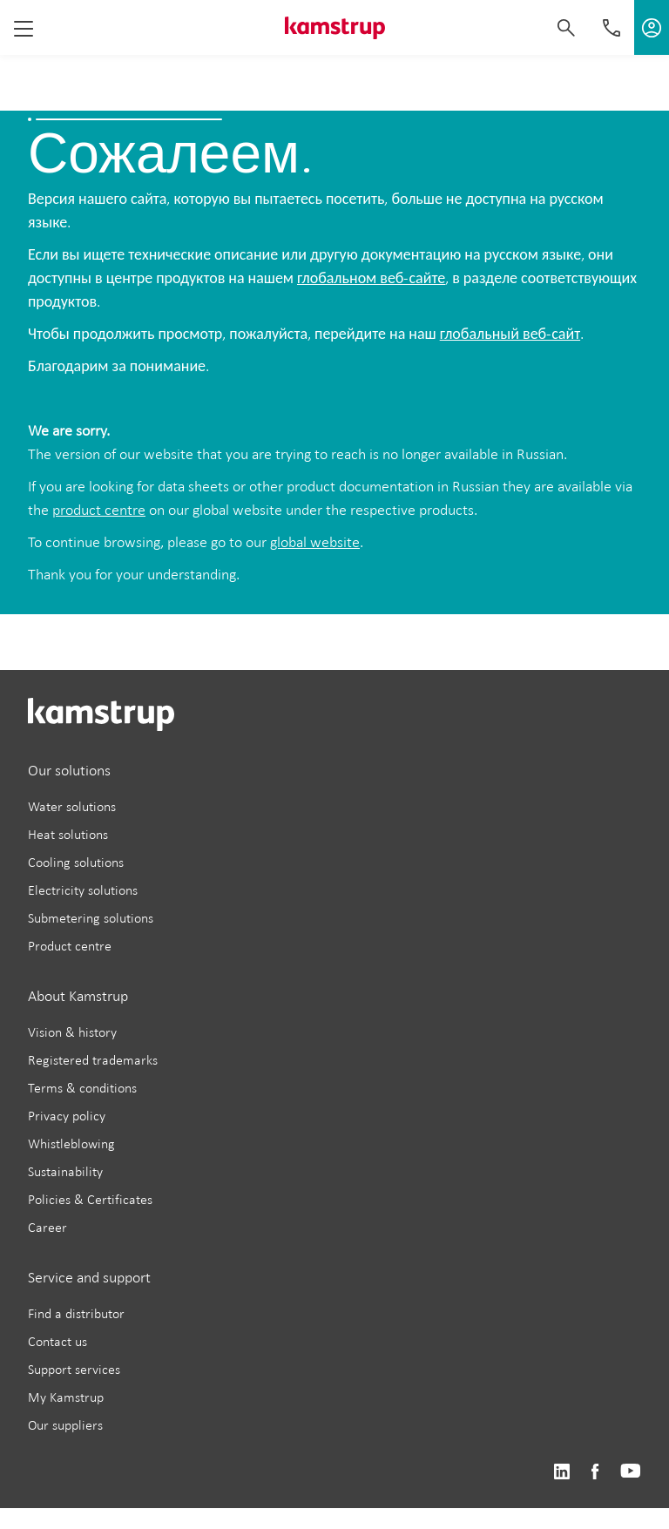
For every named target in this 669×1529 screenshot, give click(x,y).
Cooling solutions (76, 862)
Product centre (70, 945)
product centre (98, 509)
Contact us (57, 1341)
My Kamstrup (66, 1397)
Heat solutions (68, 834)
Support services (74, 1369)
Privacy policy (66, 1115)
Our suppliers (65, 1425)
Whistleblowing (71, 1143)
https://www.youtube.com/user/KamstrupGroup (630, 1472)
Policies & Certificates (90, 1199)
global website (315, 541)
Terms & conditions (82, 1087)
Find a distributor (76, 1313)
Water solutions (72, 806)
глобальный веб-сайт (510, 333)
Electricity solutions (83, 890)
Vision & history (72, 1032)
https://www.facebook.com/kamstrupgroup (595, 1472)
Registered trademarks (93, 1060)
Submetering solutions (90, 918)
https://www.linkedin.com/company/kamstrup (561, 1472)
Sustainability (65, 1171)
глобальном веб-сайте (371, 278)
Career (47, 1227)
